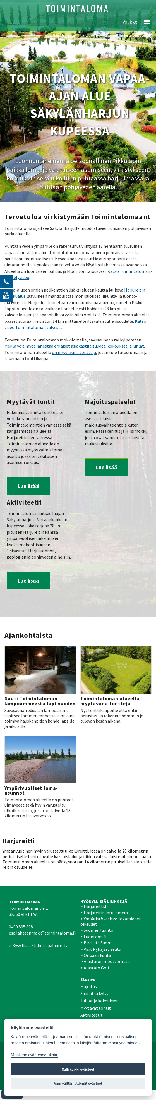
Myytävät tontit (95, 1008)
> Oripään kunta (95, 955)
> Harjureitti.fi (94, 906)
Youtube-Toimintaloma (97, 35)
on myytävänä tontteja (74, 352)
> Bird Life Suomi (96, 942)
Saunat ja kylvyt (95, 993)
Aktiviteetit (91, 1015)
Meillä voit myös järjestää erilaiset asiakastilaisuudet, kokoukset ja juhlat (74, 346)
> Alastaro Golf (94, 968)
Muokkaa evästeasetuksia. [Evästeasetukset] (34, 1055)
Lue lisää (28, 486)
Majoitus (88, 986)
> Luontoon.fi (93, 936)
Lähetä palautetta (135, 35)
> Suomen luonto (96, 930)
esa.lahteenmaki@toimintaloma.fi (42, 933)
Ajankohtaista (28, 635)
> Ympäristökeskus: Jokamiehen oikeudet (110, 921)
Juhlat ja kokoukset (99, 1000)
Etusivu (87, 979)
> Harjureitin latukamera (104, 912)
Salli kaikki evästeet (78, 1069)
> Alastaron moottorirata (105, 961)
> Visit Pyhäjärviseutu (100, 949)
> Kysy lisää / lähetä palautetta (38, 945)
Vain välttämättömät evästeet (78, 1083)
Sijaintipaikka (64, 35)
